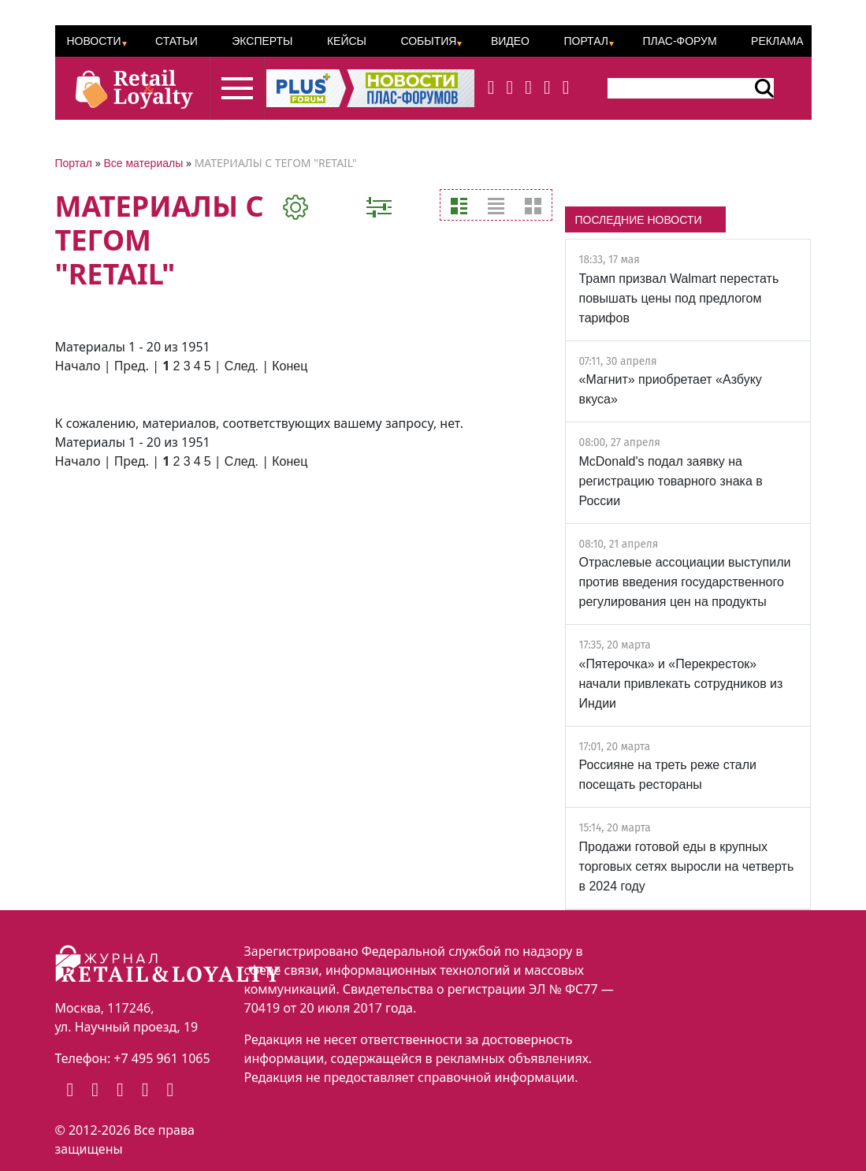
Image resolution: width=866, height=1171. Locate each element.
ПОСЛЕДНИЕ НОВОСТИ (637, 220)
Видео (510, 41)
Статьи (176, 41)
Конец (289, 366)
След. (241, 366)
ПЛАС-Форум (679, 41)
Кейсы (346, 41)
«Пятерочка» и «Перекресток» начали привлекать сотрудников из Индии (680, 683)
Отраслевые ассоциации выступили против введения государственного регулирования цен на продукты (684, 582)
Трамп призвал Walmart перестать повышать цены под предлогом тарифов (678, 298)
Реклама (777, 41)
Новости (94, 41)
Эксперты (262, 41)
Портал (585, 41)
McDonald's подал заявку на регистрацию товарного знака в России (670, 481)
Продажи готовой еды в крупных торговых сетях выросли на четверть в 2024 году (686, 866)
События (428, 41)
